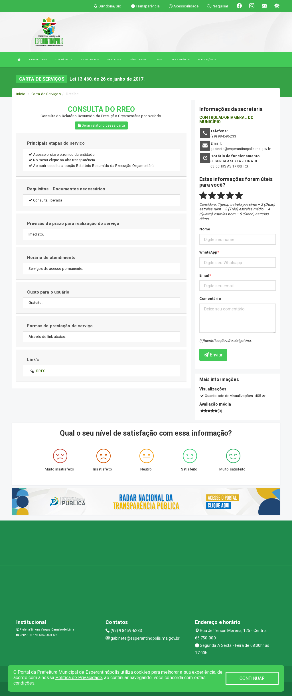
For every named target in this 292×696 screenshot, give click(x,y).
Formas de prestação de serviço (60, 325)
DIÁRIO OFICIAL (138, 59)
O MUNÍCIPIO (64, 59)
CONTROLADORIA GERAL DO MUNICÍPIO (226, 119)
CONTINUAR (252, 678)
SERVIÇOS (114, 59)
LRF (158, 59)
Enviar (213, 355)
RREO (40, 371)
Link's (33, 359)
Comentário (210, 298)
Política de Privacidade (78, 677)
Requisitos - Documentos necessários (66, 189)
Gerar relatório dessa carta (101, 125)
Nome (204, 229)
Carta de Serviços (46, 94)
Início (20, 94)
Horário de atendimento (51, 257)
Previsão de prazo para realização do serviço (73, 223)
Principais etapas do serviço (56, 143)
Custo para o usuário (48, 292)
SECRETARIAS (90, 59)
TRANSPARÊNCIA (180, 59)
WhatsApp (208, 252)
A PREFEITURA (38, 59)
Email (204, 275)
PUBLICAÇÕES (207, 59)
